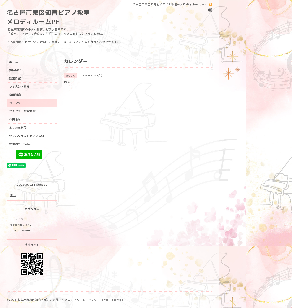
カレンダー (16, 103)
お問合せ (15, 119)
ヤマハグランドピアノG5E (27, 136)
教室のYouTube (20, 144)
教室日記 (15, 78)
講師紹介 (15, 70)
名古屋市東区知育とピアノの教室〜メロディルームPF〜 (54, 300)
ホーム (13, 62)
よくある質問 (18, 127)
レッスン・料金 (19, 86)
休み (13, 195)
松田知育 (15, 95)
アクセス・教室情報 (22, 111)
